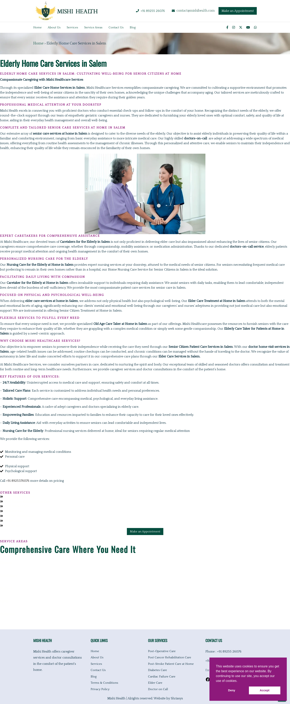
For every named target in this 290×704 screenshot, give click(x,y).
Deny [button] (231, 690)
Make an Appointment (238, 11)
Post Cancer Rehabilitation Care (169, 657)
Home (37, 27)
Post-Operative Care (162, 651)
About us (54, 27)
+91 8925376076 (17, 481)
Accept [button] (264, 690)
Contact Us (98, 670)
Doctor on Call (158, 689)
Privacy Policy (100, 689)
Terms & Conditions (104, 682)
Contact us (116, 27)
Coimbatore (8, 575)
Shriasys (177, 698)
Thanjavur (7, 614)
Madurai (6, 588)
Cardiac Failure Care (161, 676)
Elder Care (155, 682)
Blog (133, 27)
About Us (97, 657)
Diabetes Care (157, 670)
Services (72, 27)
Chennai (6, 562)
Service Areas (93, 27)
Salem (4, 601)
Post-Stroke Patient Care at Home (171, 664)
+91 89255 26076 (153, 11)
